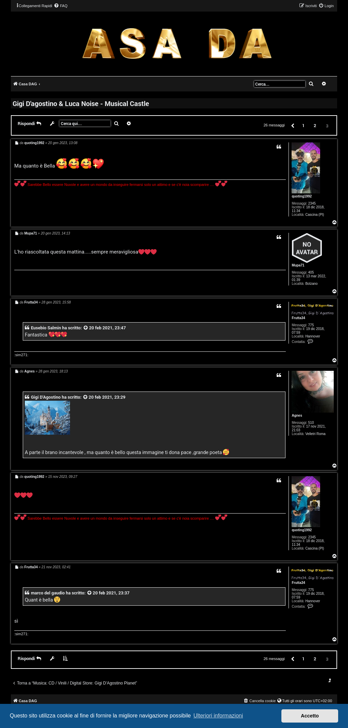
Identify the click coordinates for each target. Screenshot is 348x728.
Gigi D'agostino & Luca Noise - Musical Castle (81, 103)
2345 (312, 203)
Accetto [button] (310, 715)
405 (311, 272)
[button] (292, 125)
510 (311, 422)
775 (311, 325)
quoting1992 (302, 196)
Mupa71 (298, 265)
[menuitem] (60, 6)
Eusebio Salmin (46, 327)
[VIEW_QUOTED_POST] (86, 327)
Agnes (297, 415)
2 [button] (315, 125)
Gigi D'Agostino (46, 397)
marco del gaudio (48, 592)
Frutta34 (298, 318)
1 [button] (303, 125)
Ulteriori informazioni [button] (218, 715)
